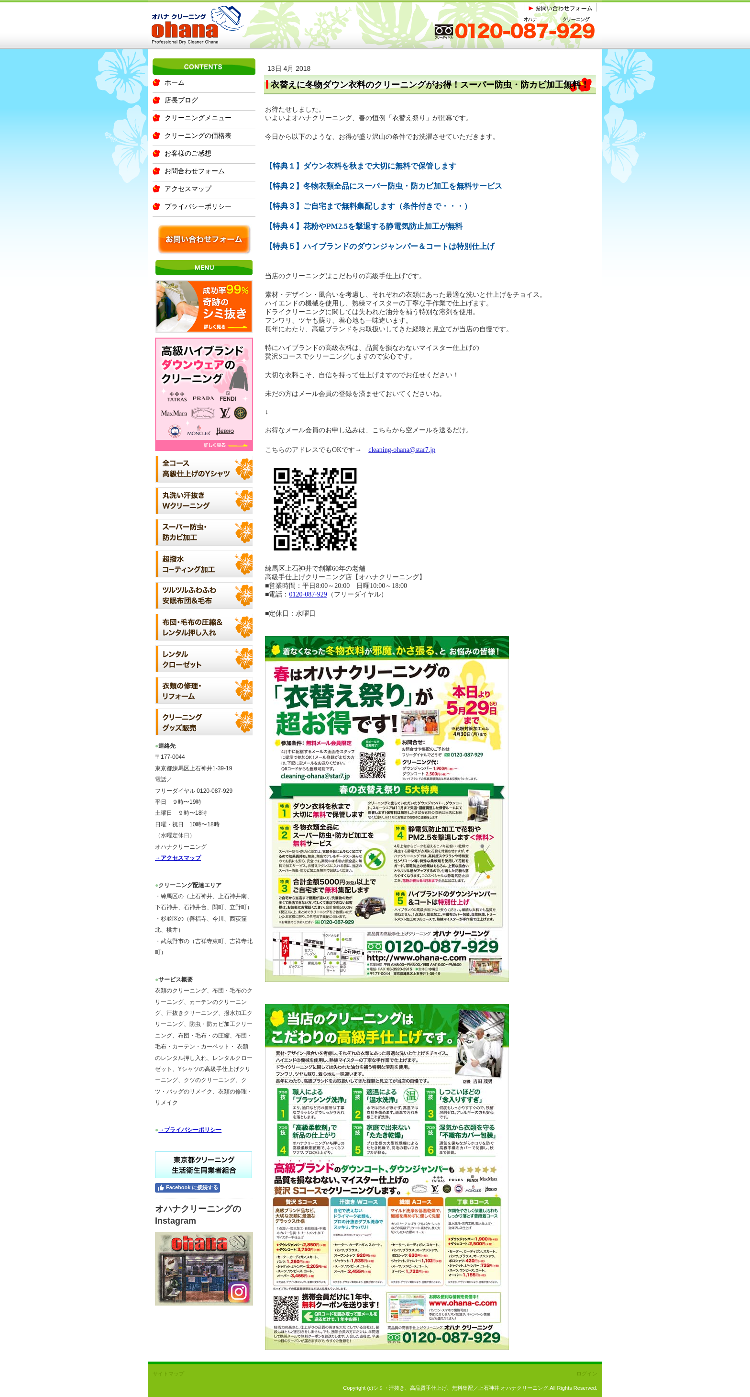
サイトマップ (168, 1373)
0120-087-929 (308, 594)
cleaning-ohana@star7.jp (401, 449)
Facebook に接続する (187, 1188)
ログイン (586, 1373)
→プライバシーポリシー (189, 1130)
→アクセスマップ (178, 858)
